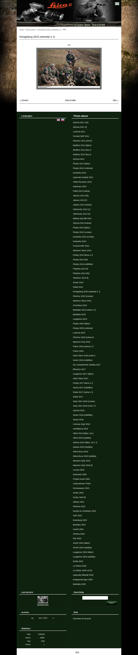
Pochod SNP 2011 (81, 136)
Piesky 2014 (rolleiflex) (83, 264)
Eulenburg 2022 (80, 520)
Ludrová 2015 (79, 333)
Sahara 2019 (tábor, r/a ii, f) (85, 442)
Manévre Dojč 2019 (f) (83, 465)
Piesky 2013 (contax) (82, 232)
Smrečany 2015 (80, 305)
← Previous (23, 100)
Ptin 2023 (77, 538)
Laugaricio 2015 (80, 319)
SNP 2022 (77, 516)
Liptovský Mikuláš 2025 (83, 575)
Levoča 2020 (78, 470)
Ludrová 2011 (79, 132)
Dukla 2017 (78, 397)
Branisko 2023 (79, 525)
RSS (77, 652)
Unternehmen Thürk (82, 484)
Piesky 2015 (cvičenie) (83, 328)
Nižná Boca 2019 (80, 452)
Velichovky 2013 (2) (81, 214)
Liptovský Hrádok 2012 (83, 177)
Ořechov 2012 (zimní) (82, 141)
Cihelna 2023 (79, 534)
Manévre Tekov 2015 (82, 301)
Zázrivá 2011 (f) (80, 127)
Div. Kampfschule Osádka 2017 (87, 365)
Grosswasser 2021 (81, 488)
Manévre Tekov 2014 (82, 250)
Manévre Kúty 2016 (81, 342)
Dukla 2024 (78, 561)
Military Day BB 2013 (82, 218)
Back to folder (70, 100)
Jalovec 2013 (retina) (82, 205)
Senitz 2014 (78, 282)
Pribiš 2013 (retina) (81, 191)
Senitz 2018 (78, 420)
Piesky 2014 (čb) (80, 260)
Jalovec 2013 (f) (80, 200)
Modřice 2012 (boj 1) (82, 150)
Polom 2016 (78, 351)
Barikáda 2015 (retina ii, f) (84, 310)
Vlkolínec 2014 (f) (80, 278)
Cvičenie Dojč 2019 (81, 424)
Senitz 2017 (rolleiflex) (83, 388)
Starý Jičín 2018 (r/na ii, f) (84, 406)
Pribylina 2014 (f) (80, 269)
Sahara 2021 (78, 502)
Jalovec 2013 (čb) (81, 196)
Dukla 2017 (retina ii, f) (83, 392)
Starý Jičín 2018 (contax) (84, 401)
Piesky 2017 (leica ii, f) (83, 383)
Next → (116, 100)
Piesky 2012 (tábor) (81, 164)
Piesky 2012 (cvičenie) (83, 168)
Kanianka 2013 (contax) (83, 237)
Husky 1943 (78, 493)
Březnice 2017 (79, 369)
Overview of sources (82, 618)
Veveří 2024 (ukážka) (82, 548)
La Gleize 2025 (79, 566)
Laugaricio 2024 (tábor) (83, 552)
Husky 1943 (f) (79, 497)
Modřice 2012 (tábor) (82, 145)
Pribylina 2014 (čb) (81, 273)
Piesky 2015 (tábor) (81, 324)
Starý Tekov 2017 (80, 378)
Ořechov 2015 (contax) (83, 296)
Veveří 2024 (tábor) (81, 543)
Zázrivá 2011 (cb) (80, 122)
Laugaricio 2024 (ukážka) (84, 557)
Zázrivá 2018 (78, 410)
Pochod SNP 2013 (81, 246)
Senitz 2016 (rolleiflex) (83, 360)
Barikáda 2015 (79, 314)
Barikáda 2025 (79, 584)
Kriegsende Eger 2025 (83, 580)
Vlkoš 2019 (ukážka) (82, 438)
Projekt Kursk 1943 (81, 479)
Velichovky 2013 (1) (81, 209)
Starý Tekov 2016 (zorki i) (84, 356)
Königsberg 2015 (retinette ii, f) (49, 30)
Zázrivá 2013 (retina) (82, 223)
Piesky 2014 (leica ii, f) (83, 255)
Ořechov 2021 (79, 506)
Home (21, 30)
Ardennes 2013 (79, 186)
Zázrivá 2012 (78, 159)
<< (32, 618)
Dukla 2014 (78, 287)
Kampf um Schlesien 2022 (84, 511)
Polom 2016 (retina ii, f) (83, 346)
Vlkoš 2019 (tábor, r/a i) (83, 433)
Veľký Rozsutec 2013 (82, 182)
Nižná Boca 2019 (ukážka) (84, 456)
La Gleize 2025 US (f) (82, 570)
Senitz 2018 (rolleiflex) (83, 415)
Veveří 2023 (78, 529)
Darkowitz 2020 (80, 474)
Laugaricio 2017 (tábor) (83, 374)
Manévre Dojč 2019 (81, 461)
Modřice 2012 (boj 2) (82, 154)
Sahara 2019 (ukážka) (82, 447)
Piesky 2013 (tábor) (81, 228)
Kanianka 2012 (79, 173)
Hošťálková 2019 (80, 429)
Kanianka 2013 (79, 241)
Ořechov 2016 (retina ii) (83, 337)
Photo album (31, 30)
